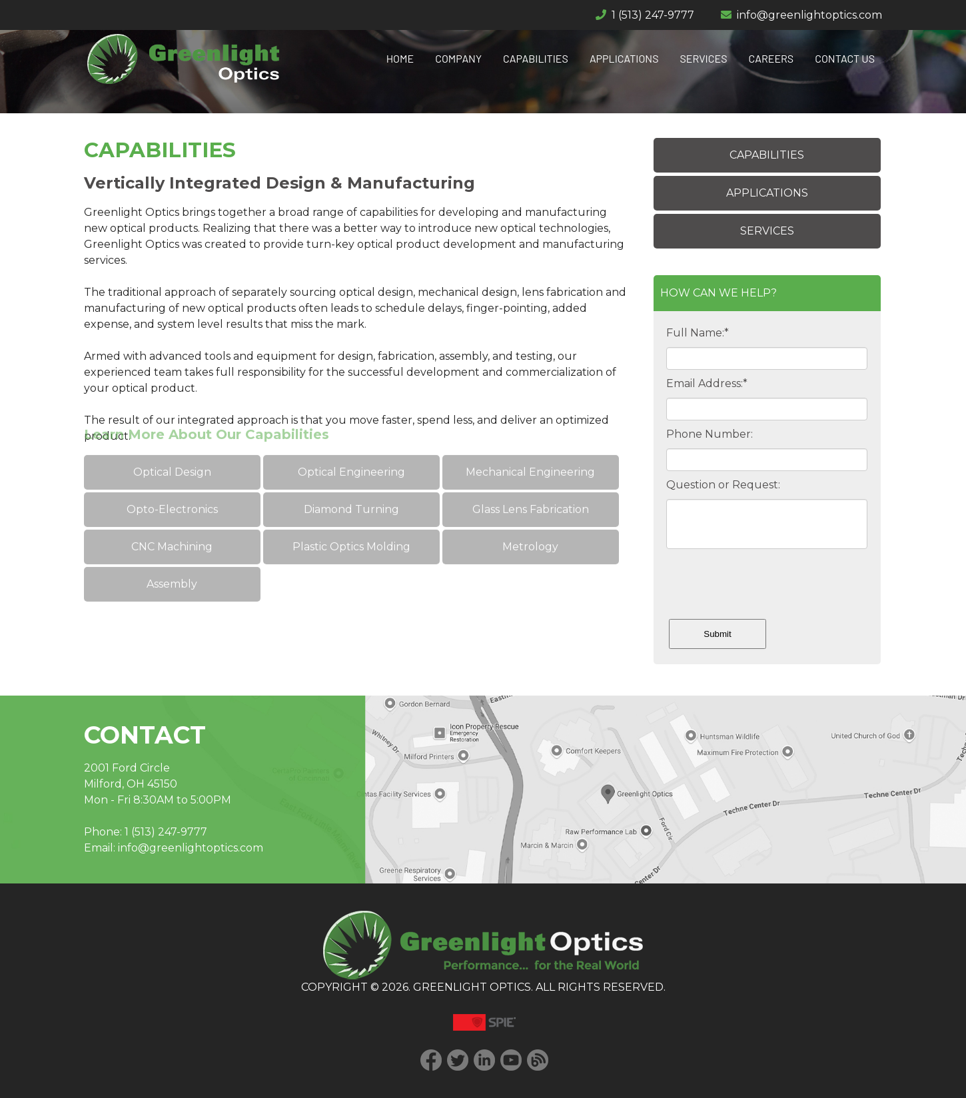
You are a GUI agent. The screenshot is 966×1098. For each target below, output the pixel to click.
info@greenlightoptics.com (809, 15)
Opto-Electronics (172, 480)
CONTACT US (845, 58)
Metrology (530, 517)
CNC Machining (172, 517)
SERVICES (703, 58)
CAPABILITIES (535, 58)
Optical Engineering (351, 442)
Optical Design (172, 442)
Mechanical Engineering (530, 442)
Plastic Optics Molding (351, 517)
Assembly (172, 554)
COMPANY (458, 58)
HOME (400, 58)
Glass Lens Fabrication (530, 480)
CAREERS (771, 58)
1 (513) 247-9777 (653, 15)
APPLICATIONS (624, 58)
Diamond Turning (351, 480)
